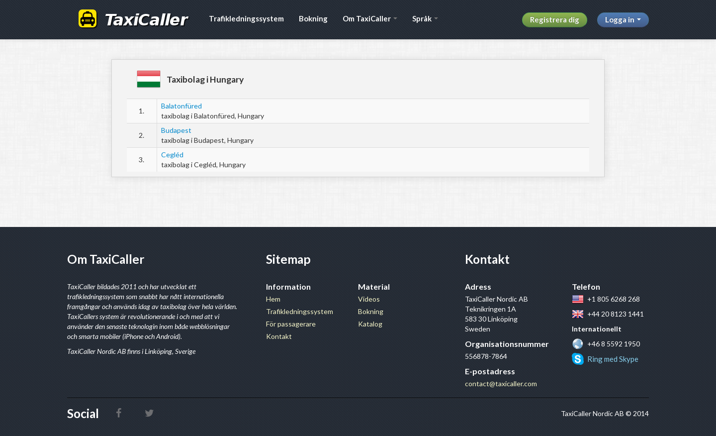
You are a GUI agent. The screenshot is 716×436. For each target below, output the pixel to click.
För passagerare (291, 324)
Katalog (370, 324)
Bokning (313, 18)
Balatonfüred (181, 106)
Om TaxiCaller (370, 18)
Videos (369, 299)
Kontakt (279, 336)
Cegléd (172, 154)
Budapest (176, 130)
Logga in (623, 19)
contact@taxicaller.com (501, 383)
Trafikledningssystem (246, 18)
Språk (425, 18)
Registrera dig (554, 19)
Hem (273, 299)
